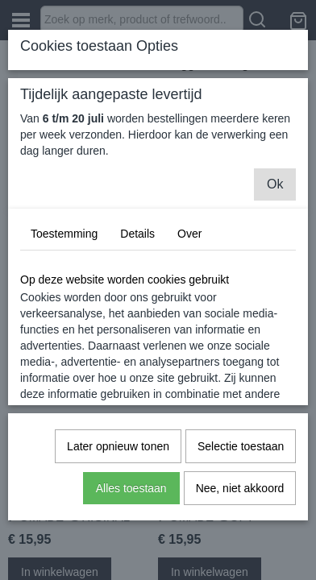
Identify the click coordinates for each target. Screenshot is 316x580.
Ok (275, 184)
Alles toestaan (131, 488)
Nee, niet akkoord (240, 488)
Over (189, 233)
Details (137, 233)
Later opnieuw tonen (118, 446)
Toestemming (64, 233)
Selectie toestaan (241, 446)
